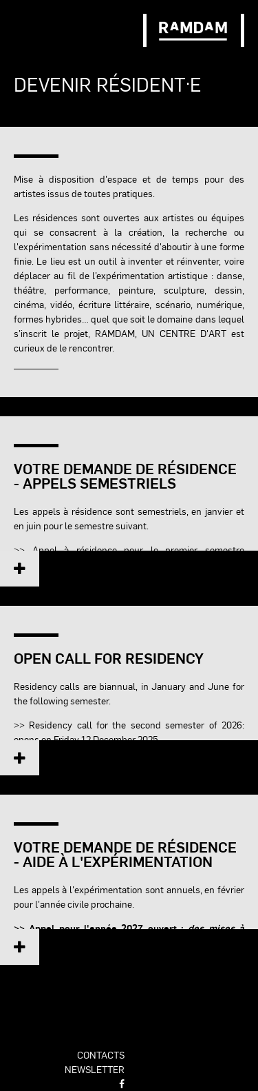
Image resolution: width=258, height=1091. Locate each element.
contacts (101, 1054)
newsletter (95, 1069)
